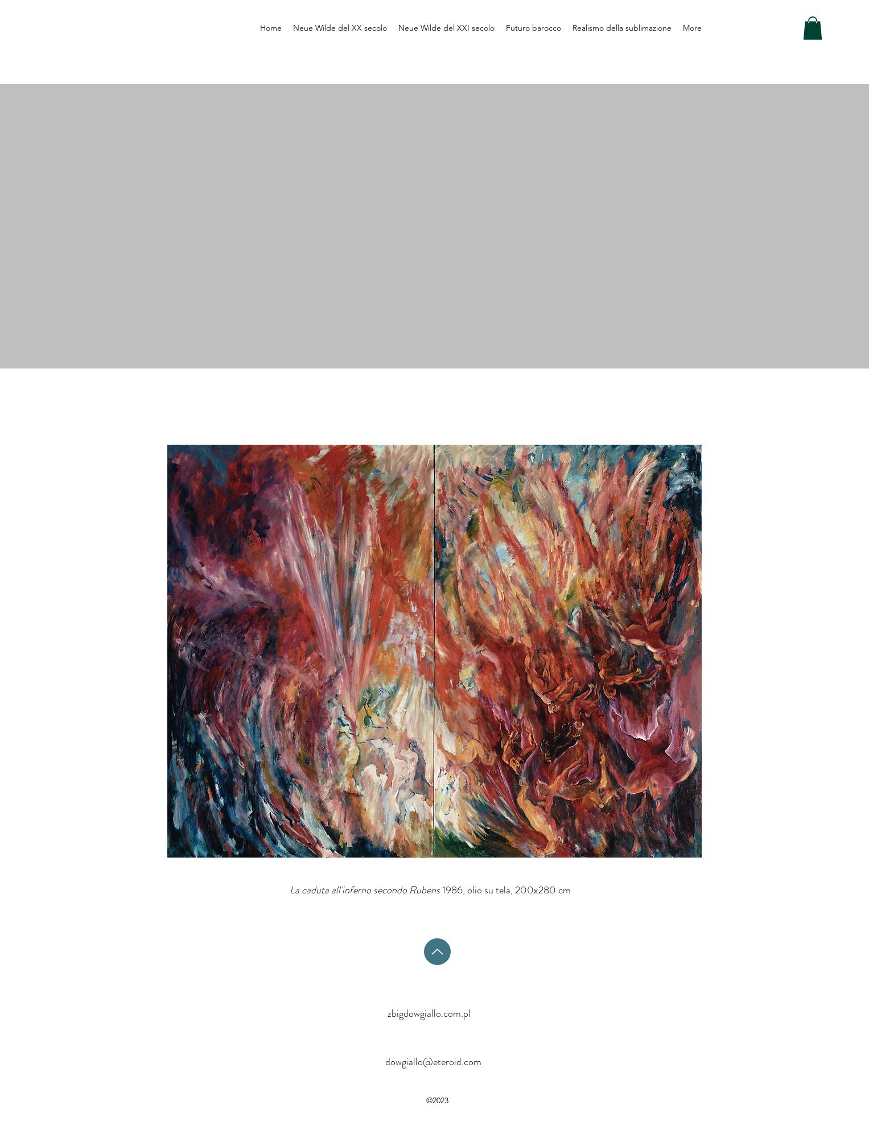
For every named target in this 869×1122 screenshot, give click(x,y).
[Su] (437, 951)
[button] (812, 28)
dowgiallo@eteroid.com (433, 1061)
